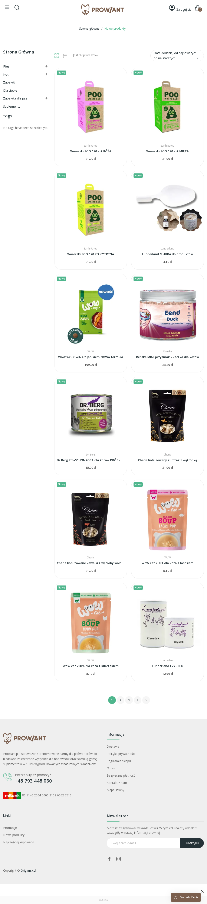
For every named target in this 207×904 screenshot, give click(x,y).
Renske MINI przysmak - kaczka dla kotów (167, 357)
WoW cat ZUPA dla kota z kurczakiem (91, 666)
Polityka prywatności (121, 754)
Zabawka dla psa (15, 98)
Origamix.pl (28, 870)
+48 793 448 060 (33, 780)
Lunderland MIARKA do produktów (167, 254)
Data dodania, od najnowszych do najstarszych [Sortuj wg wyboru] (177, 56)
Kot (6, 74)
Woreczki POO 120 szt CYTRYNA (90, 254)
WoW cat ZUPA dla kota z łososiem (167, 563)
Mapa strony (115, 790)
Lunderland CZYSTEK (167, 666)
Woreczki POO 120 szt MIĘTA (167, 151)
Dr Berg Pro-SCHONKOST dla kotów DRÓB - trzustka (91, 460)
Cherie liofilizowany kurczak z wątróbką (167, 460)
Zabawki (9, 82)
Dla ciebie (10, 90)
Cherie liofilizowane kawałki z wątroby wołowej (91, 563)
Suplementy (11, 106)
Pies (6, 66)
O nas (111, 768)
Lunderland (167, 248)
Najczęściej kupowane (18, 842)
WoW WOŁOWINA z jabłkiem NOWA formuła (90, 357)
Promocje (10, 828)
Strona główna (18, 52)
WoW (91, 351)
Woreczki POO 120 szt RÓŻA (90, 151)
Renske (167, 351)
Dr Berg (90, 454)
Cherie (167, 454)
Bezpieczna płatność (121, 775)
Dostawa (113, 746)
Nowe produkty (13, 835)
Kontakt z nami (117, 783)
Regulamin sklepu (119, 761)
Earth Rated (91, 145)
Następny (146, 700)
